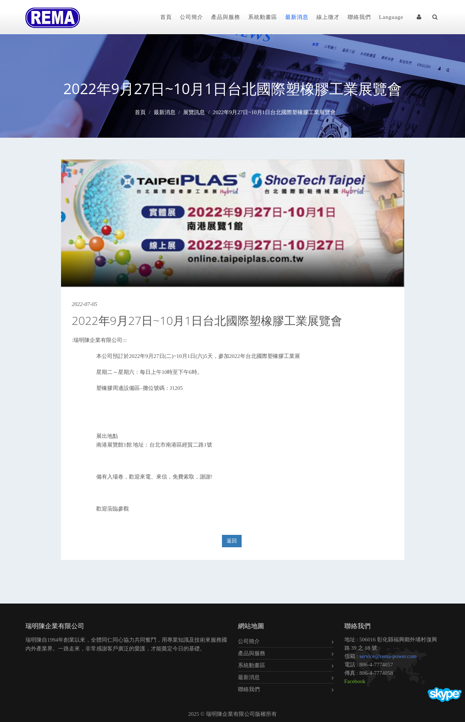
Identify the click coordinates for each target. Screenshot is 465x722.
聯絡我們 (359, 17)
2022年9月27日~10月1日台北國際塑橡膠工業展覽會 (274, 112)
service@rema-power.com (388, 656)
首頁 (166, 17)
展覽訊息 (194, 112)
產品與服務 (225, 17)
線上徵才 (328, 17)
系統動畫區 (262, 17)
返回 (232, 541)
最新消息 (296, 17)
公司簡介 (191, 17)
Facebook (354, 681)
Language (391, 17)
